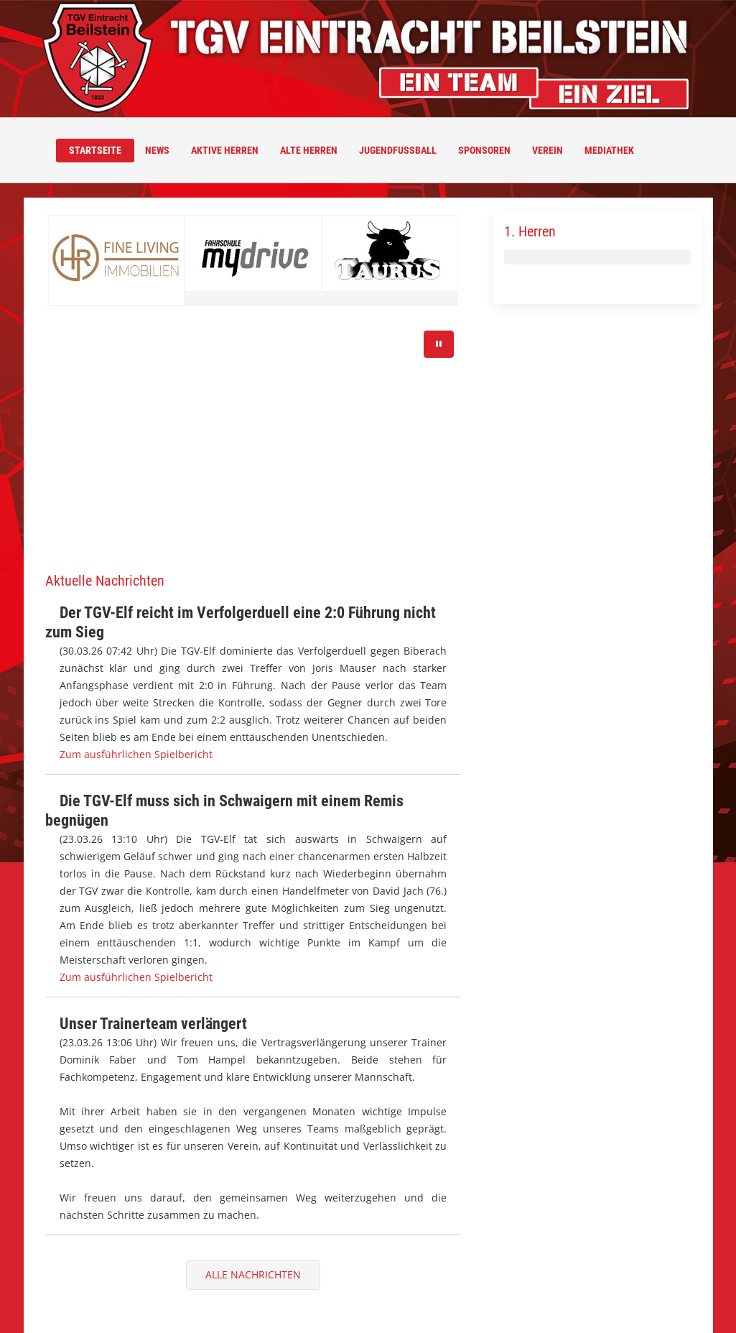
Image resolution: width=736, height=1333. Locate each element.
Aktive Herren (224, 150)
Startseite (95, 150)
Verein (547, 150)
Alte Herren (308, 150)
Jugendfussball (398, 150)
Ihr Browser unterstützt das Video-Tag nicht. (253, 440)
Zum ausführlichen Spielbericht (136, 754)
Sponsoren (484, 150)
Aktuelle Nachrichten (104, 580)
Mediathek (609, 150)
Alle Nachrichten (253, 1274)
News (157, 150)
